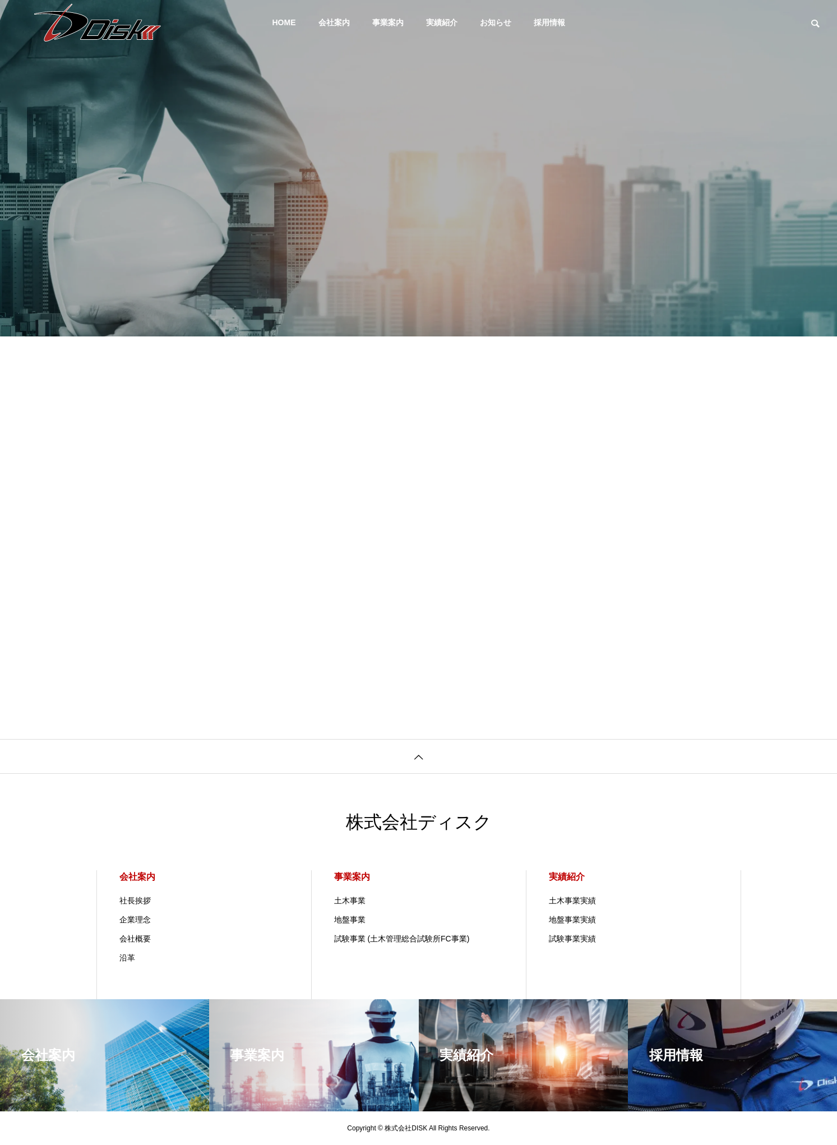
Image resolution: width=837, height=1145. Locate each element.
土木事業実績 (572, 900)
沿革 (127, 957)
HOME (284, 22)
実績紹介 (441, 22)
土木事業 (350, 900)
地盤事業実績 (572, 919)
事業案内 (388, 22)
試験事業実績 (572, 938)
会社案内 (334, 22)
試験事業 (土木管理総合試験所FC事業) (402, 938)
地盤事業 (350, 919)
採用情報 (549, 22)
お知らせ (495, 22)
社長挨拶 (135, 900)
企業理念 (135, 919)
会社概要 (135, 938)
